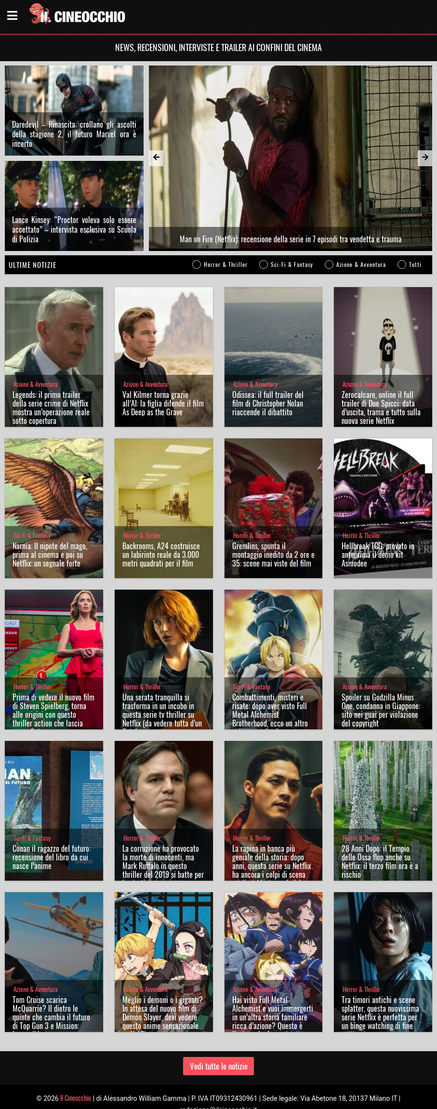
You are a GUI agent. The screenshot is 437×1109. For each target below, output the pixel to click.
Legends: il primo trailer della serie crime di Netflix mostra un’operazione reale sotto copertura (51, 407)
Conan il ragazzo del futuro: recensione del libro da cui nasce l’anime (52, 857)
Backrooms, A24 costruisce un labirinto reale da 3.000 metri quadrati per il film (161, 554)
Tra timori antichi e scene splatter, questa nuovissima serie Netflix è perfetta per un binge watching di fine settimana (380, 1017)
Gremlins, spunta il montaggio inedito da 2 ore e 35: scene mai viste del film (273, 554)
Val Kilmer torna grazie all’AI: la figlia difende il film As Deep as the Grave (163, 403)
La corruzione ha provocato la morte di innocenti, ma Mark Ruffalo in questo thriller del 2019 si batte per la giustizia (163, 866)
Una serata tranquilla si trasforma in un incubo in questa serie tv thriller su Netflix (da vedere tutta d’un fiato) (162, 714)
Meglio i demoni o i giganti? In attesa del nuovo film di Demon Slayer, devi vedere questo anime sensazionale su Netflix (162, 1017)
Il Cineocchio (75, 1098)
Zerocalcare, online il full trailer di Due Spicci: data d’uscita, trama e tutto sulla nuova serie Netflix (381, 407)
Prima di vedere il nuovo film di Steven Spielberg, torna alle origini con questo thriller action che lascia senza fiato (53, 714)
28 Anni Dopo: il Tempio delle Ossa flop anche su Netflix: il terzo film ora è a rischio (380, 861)
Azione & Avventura (361, 264)
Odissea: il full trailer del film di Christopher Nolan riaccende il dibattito (268, 403)
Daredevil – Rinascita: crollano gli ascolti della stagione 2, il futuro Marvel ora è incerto (74, 134)
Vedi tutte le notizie (219, 1066)
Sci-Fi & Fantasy (292, 264)
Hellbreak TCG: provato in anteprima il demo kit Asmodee (378, 554)
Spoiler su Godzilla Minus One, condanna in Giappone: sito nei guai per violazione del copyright (381, 710)
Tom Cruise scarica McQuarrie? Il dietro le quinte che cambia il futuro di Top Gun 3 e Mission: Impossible (51, 1017)
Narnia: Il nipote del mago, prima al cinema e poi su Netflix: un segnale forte (50, 554)
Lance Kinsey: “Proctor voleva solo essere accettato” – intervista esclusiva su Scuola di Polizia (74, 229)
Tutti (415, 264)
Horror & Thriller (226, 264)
